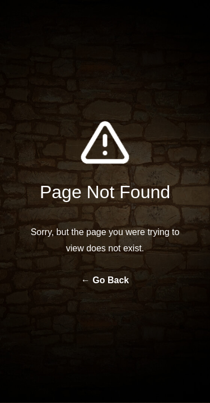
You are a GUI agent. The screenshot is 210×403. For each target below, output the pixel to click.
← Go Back (105, 280)
